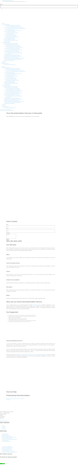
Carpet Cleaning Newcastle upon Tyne (14, 30)
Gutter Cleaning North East (10, 38)
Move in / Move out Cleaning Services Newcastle (16, 28)
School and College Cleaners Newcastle (14, 49)
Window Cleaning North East (10, 31)
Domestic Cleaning (5, 24)
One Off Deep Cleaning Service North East (12, 25)
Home (3, 23)
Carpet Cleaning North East (10, 29)
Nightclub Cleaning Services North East (12, 57)
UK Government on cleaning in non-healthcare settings (32, 354)
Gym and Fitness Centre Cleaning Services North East (14, 58)
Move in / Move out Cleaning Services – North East (14, 27)
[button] (39, 3)
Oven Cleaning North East (9, 33)
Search (1, 4)
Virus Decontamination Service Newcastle (15, 47)
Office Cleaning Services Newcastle (13, 45)
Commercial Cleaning (6, 42)
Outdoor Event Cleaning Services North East (13, 59)
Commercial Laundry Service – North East (12, 51)
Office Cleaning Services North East (11, 44)
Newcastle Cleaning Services (10, 64)
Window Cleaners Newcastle (12, 32)
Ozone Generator (8, 97)
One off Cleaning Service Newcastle (13, 26)
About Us (4, 61)
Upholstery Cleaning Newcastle (13, 80)
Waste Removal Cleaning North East (11, 40)
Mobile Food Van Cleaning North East (11, 50)
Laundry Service (8, 41)
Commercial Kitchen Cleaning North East (12, 55)
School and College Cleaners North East (12, 48)
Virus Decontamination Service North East (12, 46)
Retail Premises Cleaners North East (11, 43)
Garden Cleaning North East (10, 39)
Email (7, 228)
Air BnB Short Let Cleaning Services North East (13, 56)
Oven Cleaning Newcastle (12, 34)
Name (7, 224)
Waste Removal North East (10, 60)
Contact (3, 62)
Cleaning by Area (5, 63)
